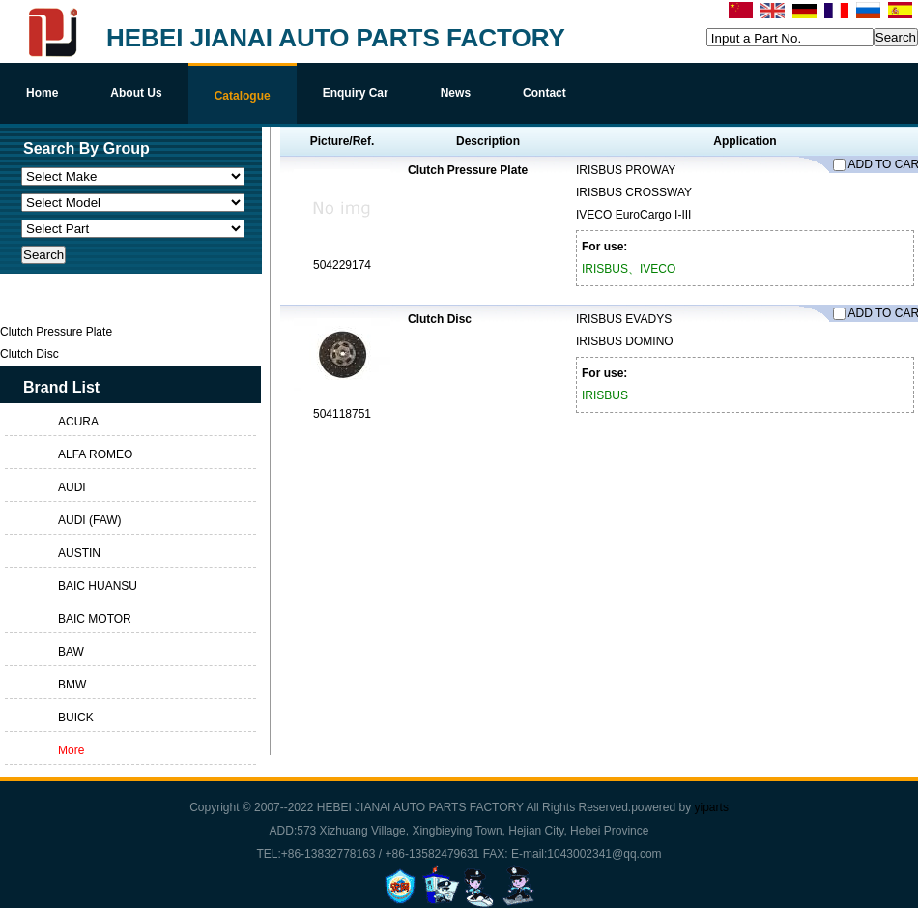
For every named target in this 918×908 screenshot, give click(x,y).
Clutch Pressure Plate (468, 170)
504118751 (342, 414)
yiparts (712, 807)
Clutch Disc (440, 319)
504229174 (342, 265)
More (71, 750)
